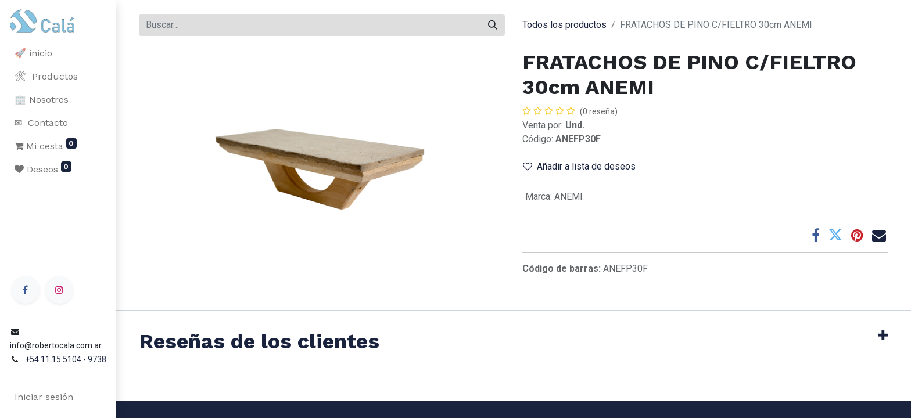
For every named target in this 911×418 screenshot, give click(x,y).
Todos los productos (564, 24)
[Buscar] (492, 25)
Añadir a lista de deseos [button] (579, 166)
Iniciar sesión (43, 396)
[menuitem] (58, 53)
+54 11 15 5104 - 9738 (65, 359)
